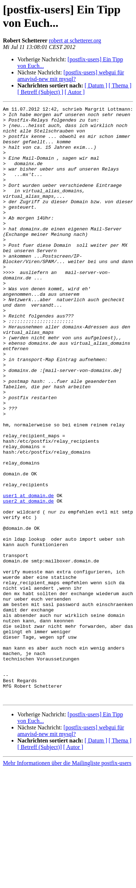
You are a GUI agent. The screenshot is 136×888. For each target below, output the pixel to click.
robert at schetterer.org (75, 40)
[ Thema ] (120, 85)
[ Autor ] (75, 92)
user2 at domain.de (28, 580)
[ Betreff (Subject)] (39, 866)
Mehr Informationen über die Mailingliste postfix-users (67, 882)
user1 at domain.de (28, 573)
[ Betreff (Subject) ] (40, 92)
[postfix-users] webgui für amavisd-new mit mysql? (70, 75)
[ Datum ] (96, 85)
